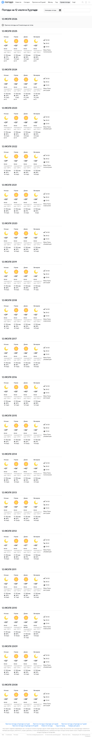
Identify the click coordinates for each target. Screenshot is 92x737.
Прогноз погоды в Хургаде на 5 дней (45, 724)
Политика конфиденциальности (35, 734)
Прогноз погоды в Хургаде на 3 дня (17, 724)
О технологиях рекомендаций (52, 734)
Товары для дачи (74, 726)
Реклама (16, 734)
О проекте (87, 736)
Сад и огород (60, 726)
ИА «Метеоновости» (85, 734)
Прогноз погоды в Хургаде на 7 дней (74, 724)
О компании (9, 734)
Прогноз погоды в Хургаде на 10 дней (25, 726)
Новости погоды (47, 726)
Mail (3, 734)
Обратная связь (66, 734)
